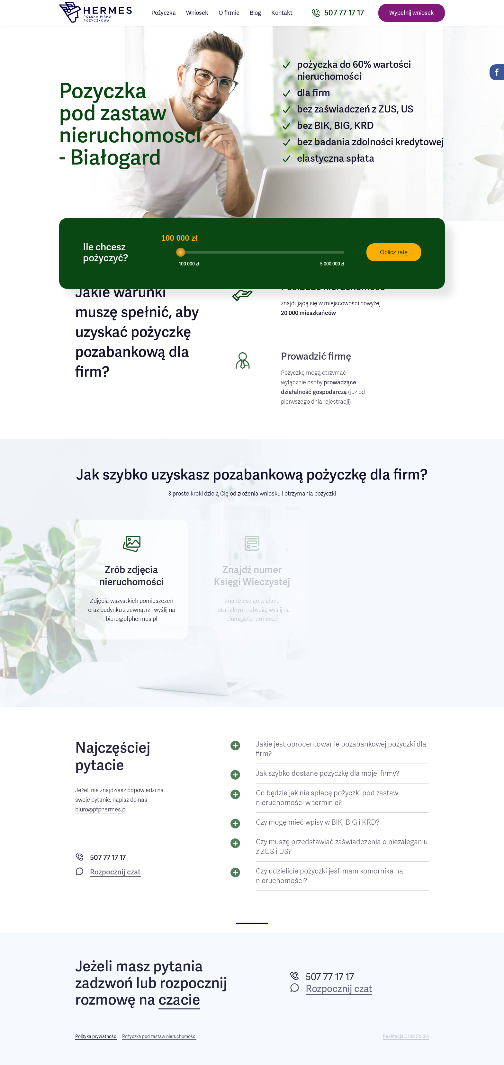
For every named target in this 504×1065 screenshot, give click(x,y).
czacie (179, 1000)
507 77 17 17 (108, 857)
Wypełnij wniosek (411, 12)
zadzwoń (104, 983)
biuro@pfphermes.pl (101, 809)
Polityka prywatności (96, 1036)
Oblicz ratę (394, 252)
